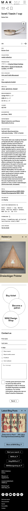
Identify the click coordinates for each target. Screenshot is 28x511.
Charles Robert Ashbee (15, 64)
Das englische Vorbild (8, 82)
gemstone (9, 89)
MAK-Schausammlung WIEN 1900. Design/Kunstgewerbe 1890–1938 (13, 192)
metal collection (6, 57)
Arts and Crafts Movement (10, 75)
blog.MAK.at (14, 461)
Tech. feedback (7, 360)
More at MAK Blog (14, 444)
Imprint (3, 503)
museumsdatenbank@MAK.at (7, 482)
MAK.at (14, 456)
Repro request (7, 351)
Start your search (14, 452)
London (3, 68)
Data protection (5, 501)
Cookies (3, 508)
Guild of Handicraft (16, 67)
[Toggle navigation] (24, 2)
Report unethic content (9, 354)
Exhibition (5, 239)
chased (15, 89)
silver (3, 89)
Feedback (6, 357)
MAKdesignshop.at (14, 466)
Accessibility (4, 506)
